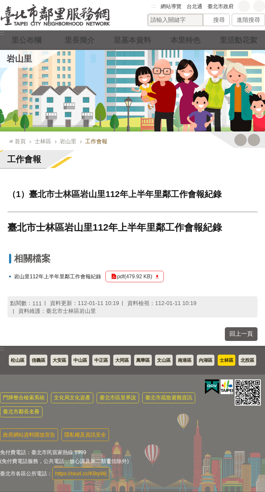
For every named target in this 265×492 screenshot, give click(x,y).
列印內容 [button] (240, 140)
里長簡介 (79, 40)
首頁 (20, 141)
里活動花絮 (238, 40)
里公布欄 (26, 40)
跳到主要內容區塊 (3, 3)
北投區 (247, 360)
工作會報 (96, 141)
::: (153, 6)
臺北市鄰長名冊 (21, 411)
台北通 (194, 6)
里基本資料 (132, 40)
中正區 (101, 360)
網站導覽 (171, 6)
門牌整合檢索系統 (24, 397)
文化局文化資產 (72, 397)
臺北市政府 (221, 6)
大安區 (59, 360)
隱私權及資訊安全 (85, 435)
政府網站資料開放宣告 (29, 435)
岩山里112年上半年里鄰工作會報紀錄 (57, 276)
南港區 (185, 360)
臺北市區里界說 (118, 397)
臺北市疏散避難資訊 (168, 397)
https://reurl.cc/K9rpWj (80, 473)
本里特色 (185, 40)
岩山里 (19, 58)
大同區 (122, 360)
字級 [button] (244, 6)
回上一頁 (241, 334)
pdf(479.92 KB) (134, 276)
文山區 (164, 360)
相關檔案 (32, 259)
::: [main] (10, 138)
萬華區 (143, 360)
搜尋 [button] (219, 20)
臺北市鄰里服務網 (55, 15)
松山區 (17, 360)
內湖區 (205, 360)
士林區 (43, 141)
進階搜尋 (248, 20)
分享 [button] (259, 6)
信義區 (38, 360)
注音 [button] (254, 140)
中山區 (80, 360)
